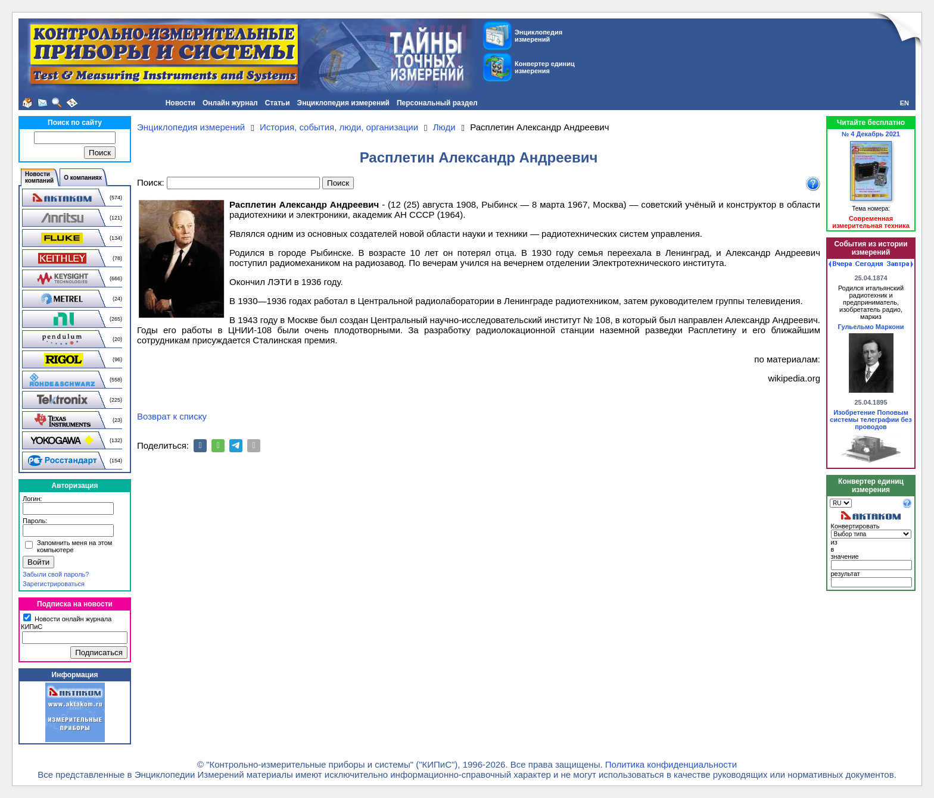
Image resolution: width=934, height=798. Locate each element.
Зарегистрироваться (54, 583)
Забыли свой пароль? (56, 574)
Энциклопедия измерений (343, 103)
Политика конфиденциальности (671, 764)
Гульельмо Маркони (871, 326)
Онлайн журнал (230, 103)
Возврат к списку (172, 416)
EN (904, 103)
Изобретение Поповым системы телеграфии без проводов (870, 419)
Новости (180, 103)
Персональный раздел (437, 103)
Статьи (277, 103)
